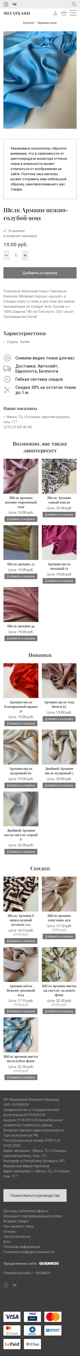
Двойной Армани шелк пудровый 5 (59, 770)
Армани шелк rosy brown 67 (59, 704)
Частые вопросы (17, 1237)
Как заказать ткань (18, 1226)
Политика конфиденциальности (28, 1252)
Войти (55, 13)
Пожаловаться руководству (35, 1195)
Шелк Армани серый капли (59, 499)
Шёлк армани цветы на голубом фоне (21, 1058)
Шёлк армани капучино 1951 (59, 917)
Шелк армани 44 (21, 626)
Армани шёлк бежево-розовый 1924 (21, 990)
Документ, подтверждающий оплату (32, 1216)
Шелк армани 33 (21, 564)
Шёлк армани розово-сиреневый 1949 (21, 502)
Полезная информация (21, 1247)
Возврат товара (15, 1221)
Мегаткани (16, 13)
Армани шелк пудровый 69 (20, 770)
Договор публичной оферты (25, 1211)
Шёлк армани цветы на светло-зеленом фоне (59, 990)
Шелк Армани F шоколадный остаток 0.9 (21, 920)
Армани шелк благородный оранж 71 (21, 706)
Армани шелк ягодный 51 (59, 566)
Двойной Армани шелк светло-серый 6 (21, 834)
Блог (7, 1242)
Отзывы (10, 1231)
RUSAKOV (43, 1273)
